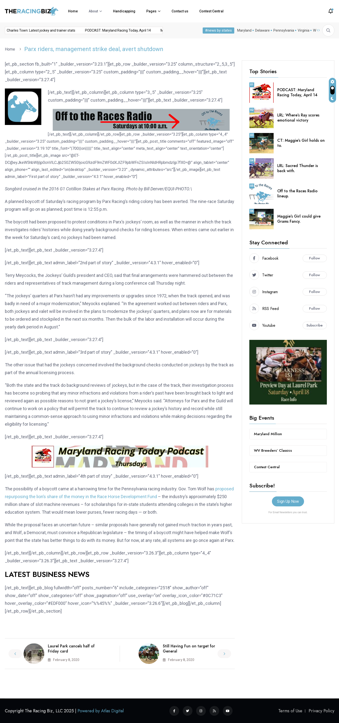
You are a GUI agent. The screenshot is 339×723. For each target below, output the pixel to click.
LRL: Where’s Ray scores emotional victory (298, 117)
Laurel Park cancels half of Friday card (71, 648)
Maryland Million (268, 434)
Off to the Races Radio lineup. (297, 193)
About (93, 11)
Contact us (180, 11)
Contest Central (211, 11)
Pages (151, 11)
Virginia (302, 30)
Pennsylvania (282, 30)
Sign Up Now (288, 501)
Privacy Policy (321, 711)
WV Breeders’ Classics (273, 450)
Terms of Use (290, 711)
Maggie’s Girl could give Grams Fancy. (299, 218)
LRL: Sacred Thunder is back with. (297, 168)
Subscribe (314, 325)
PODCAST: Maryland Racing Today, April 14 (108, 30)
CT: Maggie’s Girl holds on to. (301, 143)
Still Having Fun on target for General (189, 648)
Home (73, 11)
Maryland (243, 30)
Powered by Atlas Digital (101, 711)
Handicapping (124, 11)
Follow (314, 258)
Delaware (261, 30)
